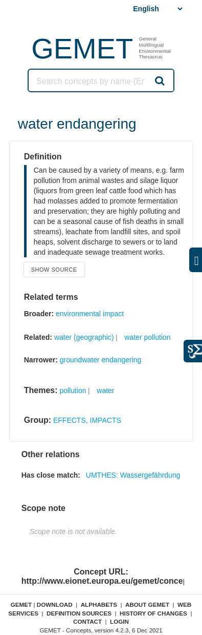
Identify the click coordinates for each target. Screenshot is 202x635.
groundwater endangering (101, 360)
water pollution (147, 337)
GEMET (82, 48)
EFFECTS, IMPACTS (87, 420)
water (105, 390)
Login (119, 621)
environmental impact (90, 314)
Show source (54, 270)
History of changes (153, 613)
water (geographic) (84, 337)
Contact (87, 621)
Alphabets (99, 604)
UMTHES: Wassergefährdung (133, 475)
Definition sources (79, 613)
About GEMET (147, 604)
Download (55, 604)
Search (159, 80)
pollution (72, 390)
